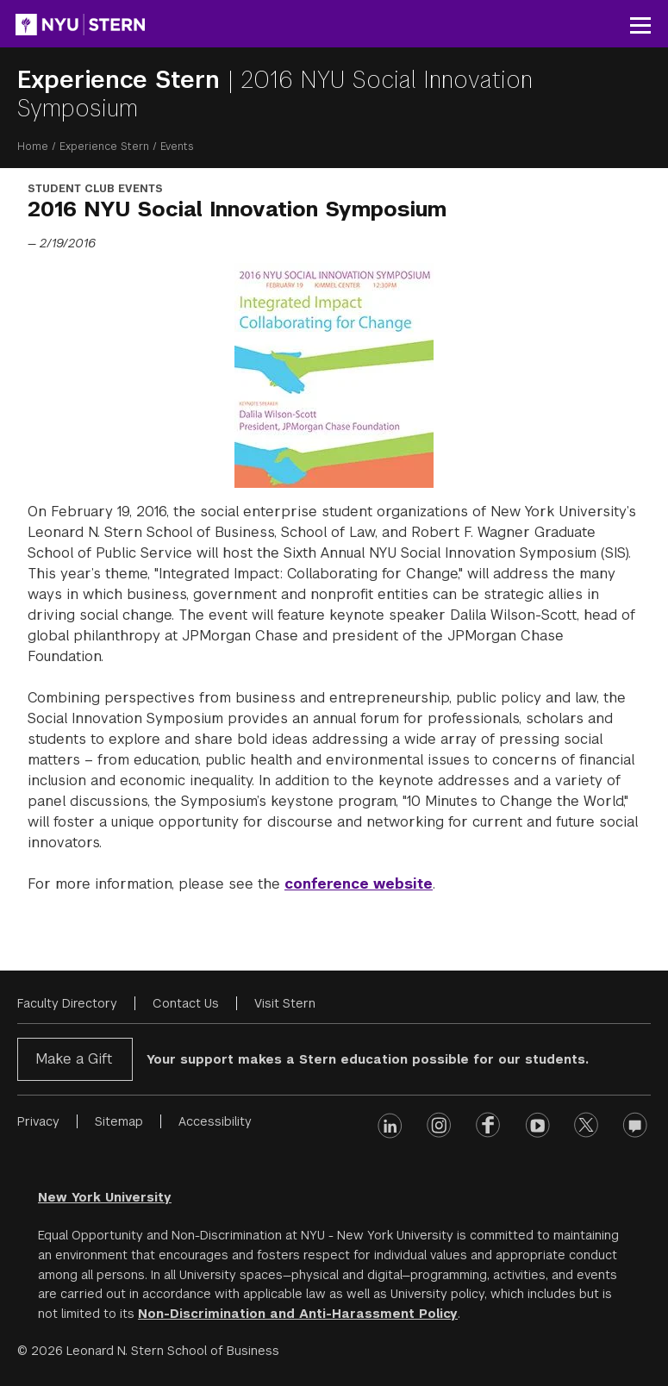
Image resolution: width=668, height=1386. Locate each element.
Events (177, 146)
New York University (105, 1197)
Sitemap (119, 1121)
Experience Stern (122, 80)
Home (32, 146)
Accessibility (215, 1121)
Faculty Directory (67, 1003)
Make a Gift (73, 1059)
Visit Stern (284, 1003)
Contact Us (186, 1003)
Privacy (38, 1121)
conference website (358, 884)
